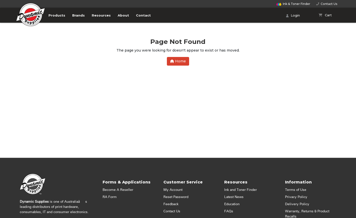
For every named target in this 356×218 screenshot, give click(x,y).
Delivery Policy (297, 204)
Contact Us (326, 4)
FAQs (228, 211)
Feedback (170, 204)
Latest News (234, 197)
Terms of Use (295, 190)
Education (232, 204)
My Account (172, 190)
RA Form (110, 197)
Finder (293, 4)
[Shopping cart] (325, 15)
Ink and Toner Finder (240, 190)
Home (178, 61)
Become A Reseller (118, 190)
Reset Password (175, 197)
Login (293, 15)
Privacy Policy (296, 197)
